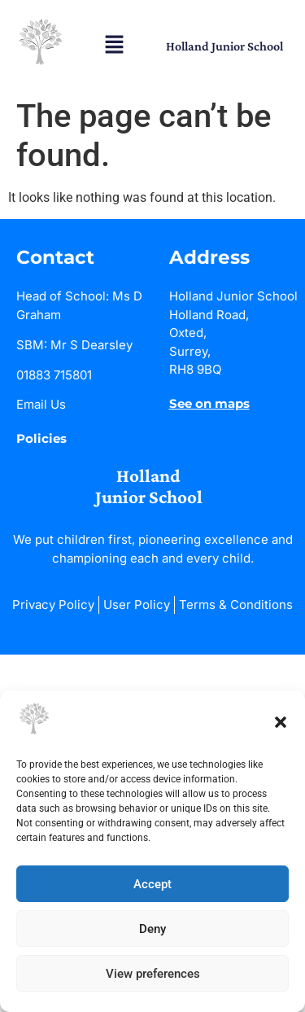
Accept (152, 884)
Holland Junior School (224, 46)
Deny (152, 929)
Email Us (41, 404)
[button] (280, 722)
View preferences (153, 973)
